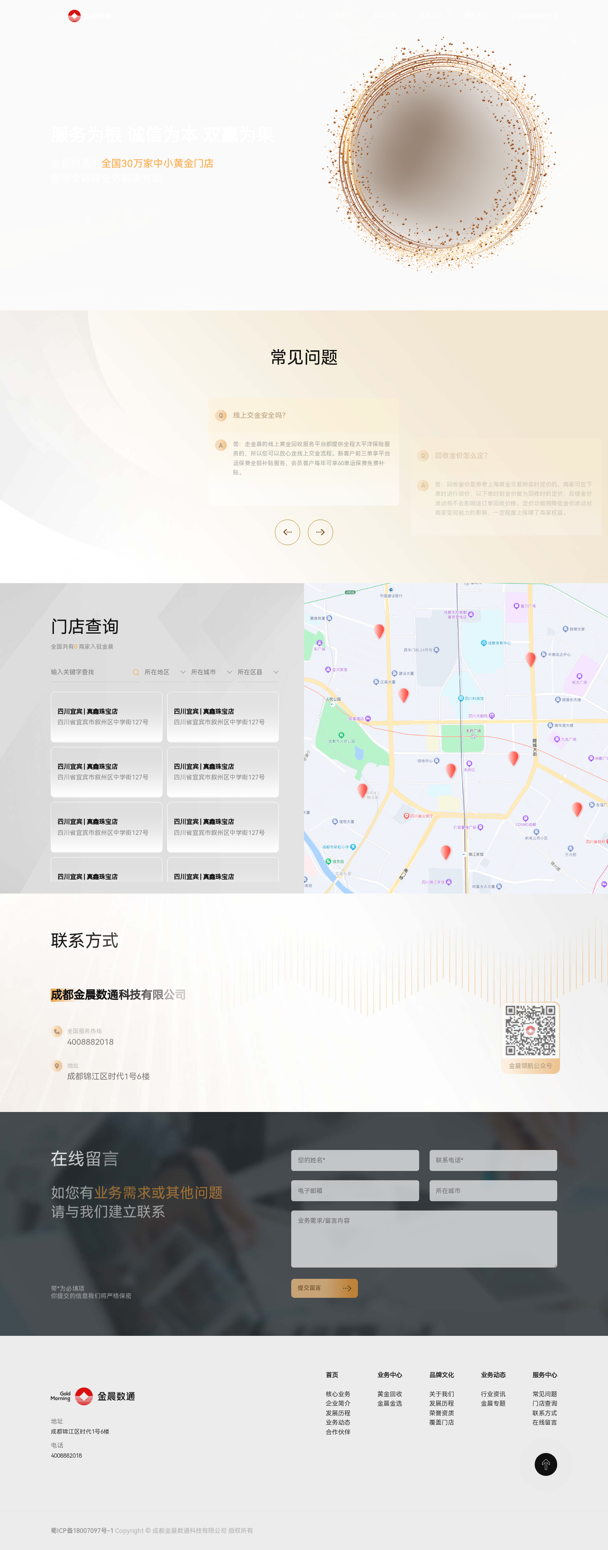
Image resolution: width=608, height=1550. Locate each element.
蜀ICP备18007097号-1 (82, 1530)
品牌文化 (385, 15)
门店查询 (544, 1403)
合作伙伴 (338, 1432)
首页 (300, 15)
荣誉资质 (441, 1413)
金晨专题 (493, 1403)
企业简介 (338, 1403)
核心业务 (338, 1394)
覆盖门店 (441, 1422)
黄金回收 (389, 1394)
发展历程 (338, 1413)
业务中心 (340, 15)
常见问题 (544, 1394)
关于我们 (441, 1394)
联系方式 (544, 1413)
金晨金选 (389, 1403)
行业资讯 (493, 1394)
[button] (287, 532)
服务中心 (476, 15)
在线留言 (544, 1422)
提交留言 (325, 1288)
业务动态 (430, 15)
